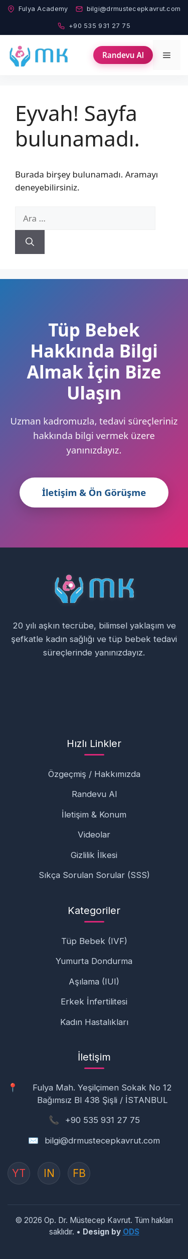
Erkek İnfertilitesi (94, 1001)
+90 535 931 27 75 (94, 26)
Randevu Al (123, 55)
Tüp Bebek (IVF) (94, 941)
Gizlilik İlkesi (94, 855)
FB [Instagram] (79, 1173)
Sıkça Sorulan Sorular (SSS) (94, 875)
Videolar (94, 835)
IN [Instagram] (49, 1173)
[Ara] (30, 242)
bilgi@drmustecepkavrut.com (128, 8)
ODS (131, 1231)
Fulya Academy (38, 8)
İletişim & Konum (94, 815)
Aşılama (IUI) (94, 981)
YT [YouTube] (19, 1173)
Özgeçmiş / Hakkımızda (94, 774)
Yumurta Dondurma (94, 961)
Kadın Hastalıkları (94, 1022)
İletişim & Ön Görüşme (94, 492)
